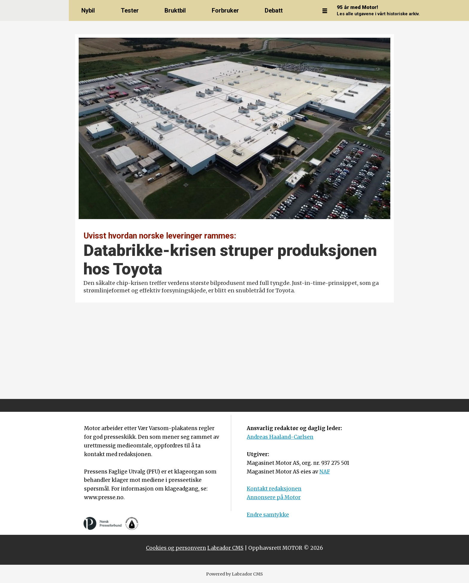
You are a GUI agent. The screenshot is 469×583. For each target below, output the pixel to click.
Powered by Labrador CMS (234, 574)
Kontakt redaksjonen (274, 488)
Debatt (274, 10)
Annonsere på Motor (274, 497)
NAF (324, 471)
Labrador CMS (225, 548)
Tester (130, 10)
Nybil (88, 10)
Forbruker (225, 10)
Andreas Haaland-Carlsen (280, 437)
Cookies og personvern (176, 548)
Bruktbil (175, 10)
